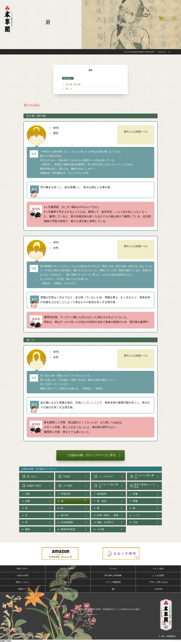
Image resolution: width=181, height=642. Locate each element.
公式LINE (158, 589)
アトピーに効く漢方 (141, 476)
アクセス (113, 568)
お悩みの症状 (22, 575)
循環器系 (99, 494)
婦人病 (63, 515)
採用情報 (68, 589)
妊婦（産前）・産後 (105, 515)
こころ (134, 515)
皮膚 (26, 501)
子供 (133, 522)
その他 (98, 529)
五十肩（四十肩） (74, 84)
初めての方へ (22, 568)
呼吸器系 (64, 494)
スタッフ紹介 (158, 568)
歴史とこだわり (22, 582)
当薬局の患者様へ (67, 568)
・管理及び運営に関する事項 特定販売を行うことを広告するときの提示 (108, 609)
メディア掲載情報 (113, 582)
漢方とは (68, 582)
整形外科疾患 (66, 529)
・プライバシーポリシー (86, 614)
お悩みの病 (27, 469)
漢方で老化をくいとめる (142, 485)
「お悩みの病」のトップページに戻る (90, 455)
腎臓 (133, 501)
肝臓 (133, 494)
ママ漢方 (65, 485)
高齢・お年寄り (103, 522)
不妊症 (64, 476)
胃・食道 (99, 501)
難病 (26, 529)
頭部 (26, 494)
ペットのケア (103, 476)
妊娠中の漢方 (31, 485)
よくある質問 (158, 575)
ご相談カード (22, 589)
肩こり (69, 88)
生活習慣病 (65, 522)
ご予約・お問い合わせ (158, 582)
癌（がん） (30, 476)
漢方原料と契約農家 (113, 575)
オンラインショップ (68, 575)
